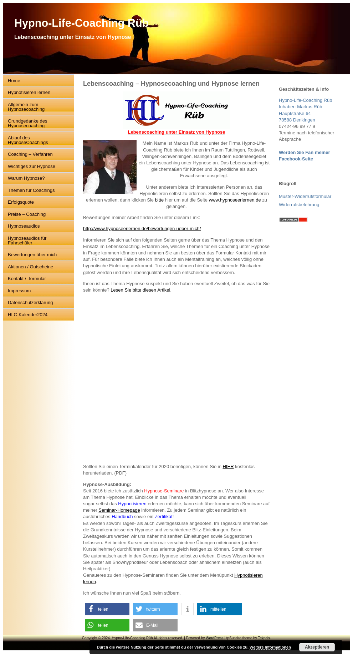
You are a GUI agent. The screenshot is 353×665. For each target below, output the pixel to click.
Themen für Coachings (31, 190)
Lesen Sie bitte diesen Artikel (140, 290)
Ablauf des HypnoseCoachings (28, 140)
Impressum (19, 290)
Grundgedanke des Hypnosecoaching (27, 123)
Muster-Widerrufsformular (305, 196)
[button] (107, 609)
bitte (159, 200)
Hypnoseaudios (24, 226)
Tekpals (264, 638)
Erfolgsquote (21, 202)
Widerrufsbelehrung (299, 204)
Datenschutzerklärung (30, 302)
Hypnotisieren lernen (29, 92)
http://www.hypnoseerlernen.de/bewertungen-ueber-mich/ (142, 228)
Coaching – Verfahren (30, 154)
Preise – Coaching (27, 214)
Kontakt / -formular (27, 278)
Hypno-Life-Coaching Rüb (81, 23)
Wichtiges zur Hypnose (31, 166)
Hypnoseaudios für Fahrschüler (27, 240)
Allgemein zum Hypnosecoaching (26, 107)
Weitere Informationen (270, 647)
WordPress (214, 638)
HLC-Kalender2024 (27, 314)
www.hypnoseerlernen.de (235, 200)
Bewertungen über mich (32, 254)
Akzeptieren (317, 647)
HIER (228, 466)
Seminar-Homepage (119, 510)
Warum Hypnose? (26, 178)
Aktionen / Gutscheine (30, 266)
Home (14, 80)
